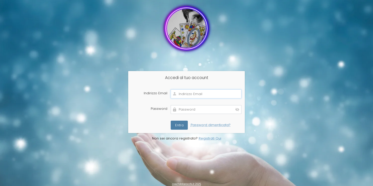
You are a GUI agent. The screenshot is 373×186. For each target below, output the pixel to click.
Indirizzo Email (155, 93)
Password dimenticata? (211, 124)
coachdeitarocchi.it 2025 (186, 184)
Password (159, 109)
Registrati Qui (210, 138)
